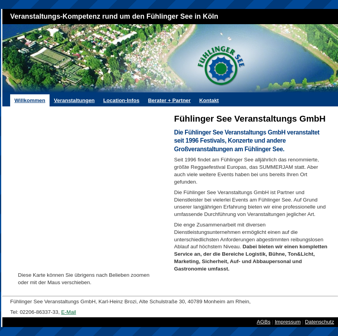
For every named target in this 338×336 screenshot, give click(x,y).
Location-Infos (121, 100)
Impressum (288, 322)
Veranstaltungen (74, 100)
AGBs (263, 322)
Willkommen (29, 100)
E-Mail (68, 312)
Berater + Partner (169, 100)
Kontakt (209, 100)
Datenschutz (319, 322)
